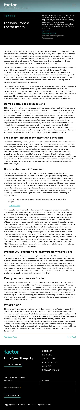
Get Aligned (49, 359)
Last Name (45, 380)
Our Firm (47, 366)
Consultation (13, 365)
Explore (47, 355)
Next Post (71, 337)
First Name (8, 380)
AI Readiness (50, 362)
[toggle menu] (74, 5)
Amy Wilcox (14, 206)
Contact (47, 351)
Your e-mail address (12, 388)
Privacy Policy (51, 370)
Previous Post (10, 337)
